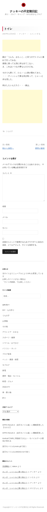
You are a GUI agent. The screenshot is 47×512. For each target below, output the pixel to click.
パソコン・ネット (9, 348)
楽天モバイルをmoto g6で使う (14, 446)
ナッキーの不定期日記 (23, 11)
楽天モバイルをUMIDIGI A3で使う (16, 452)
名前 (4, 206)
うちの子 (9, 131)
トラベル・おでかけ (10, 343)
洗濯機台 (6, 466)
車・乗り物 (6, 392)
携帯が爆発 (40, 148)
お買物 (5, 321)
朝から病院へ (8, 148)
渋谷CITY (6, 387)
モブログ (6, 365)
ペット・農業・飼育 (10, 359)
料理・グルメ (7, 381)
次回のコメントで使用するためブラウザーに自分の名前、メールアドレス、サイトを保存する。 (22, 243)
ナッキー (22, 34)
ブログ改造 (6, 354)
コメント (7, 173)
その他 (5, 326)
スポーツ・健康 (8, 337)
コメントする (35, 34)
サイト (5, 228)
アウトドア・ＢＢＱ (10, 332)
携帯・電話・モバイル (11, 376)
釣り (4, 398)
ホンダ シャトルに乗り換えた (14, 472)
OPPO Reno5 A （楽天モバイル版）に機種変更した (23, 433)
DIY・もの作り (8, 310)
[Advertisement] (21, 46)
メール (5, 217)
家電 (4, 370)
